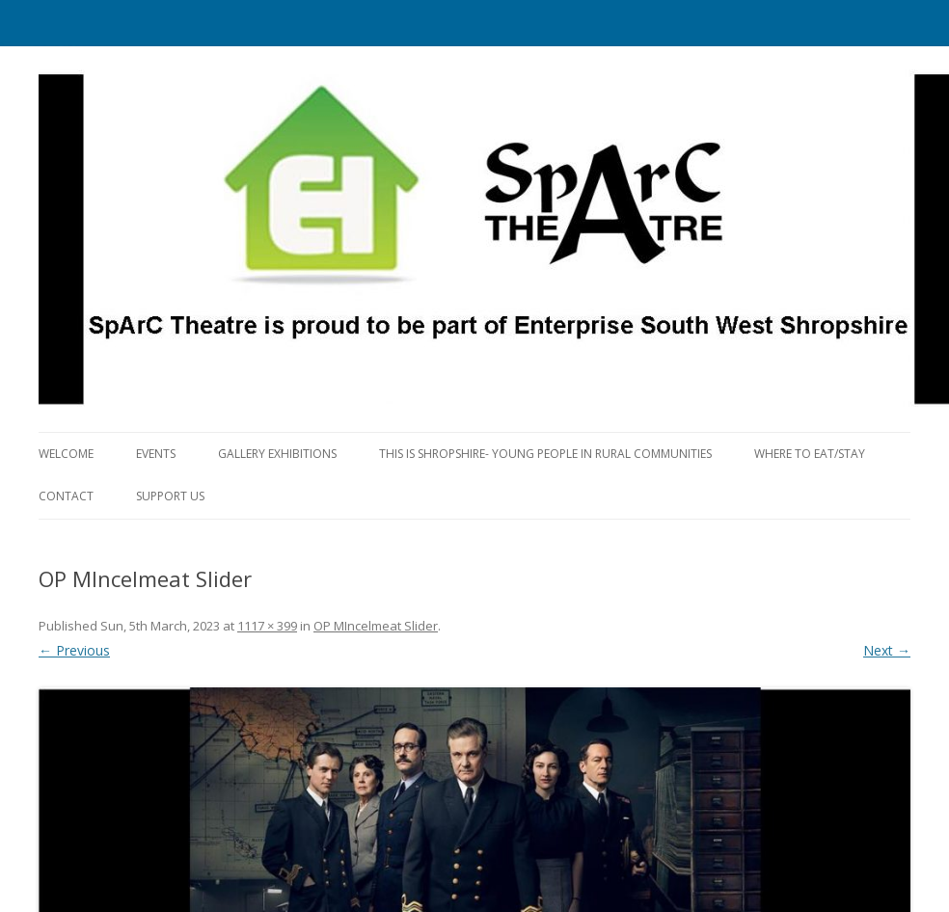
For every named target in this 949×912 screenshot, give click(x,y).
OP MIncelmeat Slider (375, 625)
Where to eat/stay (809, 453)
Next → (886, 650)
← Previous (74, 650)
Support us (170, 496)
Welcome (66, 453)
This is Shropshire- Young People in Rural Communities (545, 453)
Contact (66, 496)
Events (156, 453)
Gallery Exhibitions (277, 453)
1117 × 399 (267, 625)
